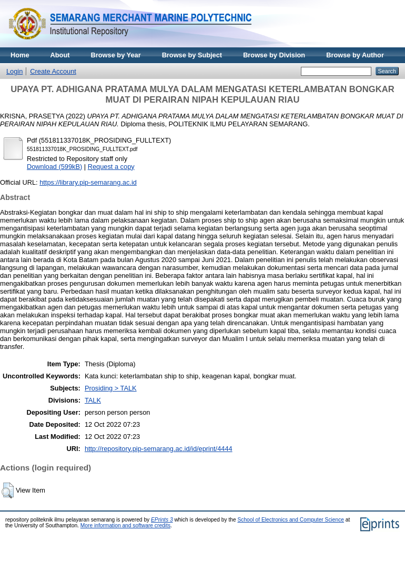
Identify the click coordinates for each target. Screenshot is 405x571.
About (60, 55)
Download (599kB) (54, 167)
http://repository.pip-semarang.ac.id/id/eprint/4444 (158, 449)
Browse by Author (355, 55)
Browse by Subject (192, 55)
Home (20, 55)
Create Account (53, 71)
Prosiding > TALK (111, 388)
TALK (93, 400)
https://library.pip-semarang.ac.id (88, 182)
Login (14, 71)
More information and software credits (125, 525)
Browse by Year (116, 55)
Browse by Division (274, 55)
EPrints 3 (162, 520)
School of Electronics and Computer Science (290, 520)
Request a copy (111, 167)
